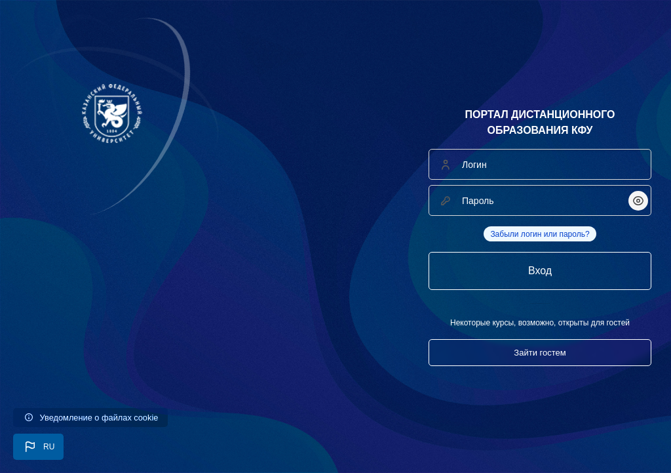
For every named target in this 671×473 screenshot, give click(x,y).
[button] (38, 447)
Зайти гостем (540, 353)
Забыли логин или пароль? (539, 234)
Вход (540, 270)
